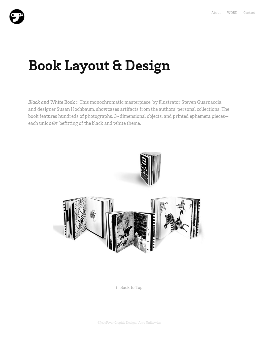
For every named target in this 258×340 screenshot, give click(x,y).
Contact (249, 12)
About (216, 12)
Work (232, 12)
